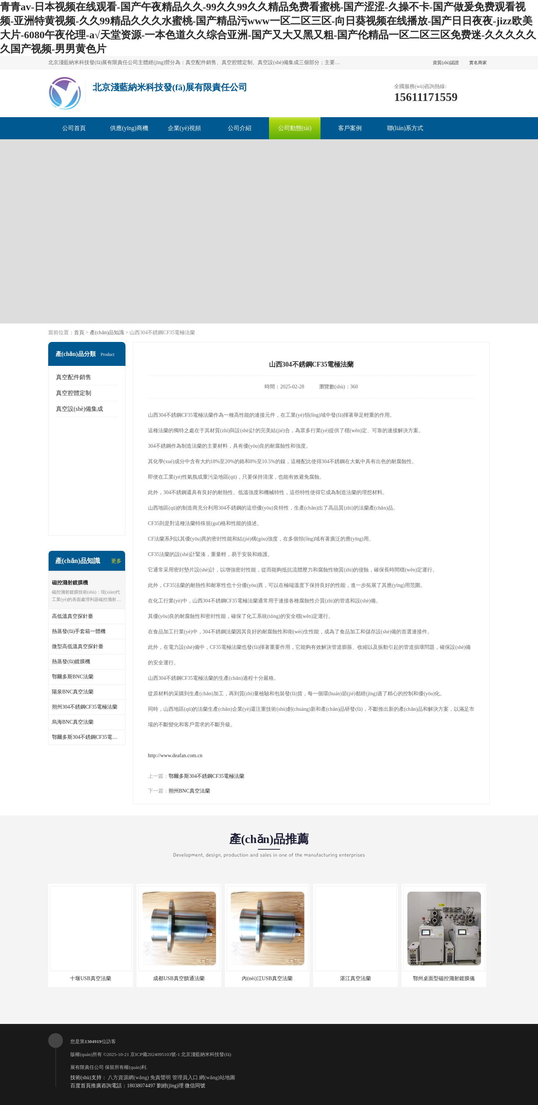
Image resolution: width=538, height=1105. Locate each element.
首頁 (79, 332)
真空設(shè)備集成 (79, 409)
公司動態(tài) (295, 128)
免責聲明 (160, 1077)
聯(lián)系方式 (405, 128)
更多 (116, 561)
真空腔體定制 (73, 393)
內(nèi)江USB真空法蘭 (267, 978)
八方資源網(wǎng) (128, 1077)
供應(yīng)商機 (129, 128)
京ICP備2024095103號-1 (155, 1054)
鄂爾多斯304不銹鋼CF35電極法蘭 (206, 776)
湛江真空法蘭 (355, 978)
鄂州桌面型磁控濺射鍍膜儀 (444, 978)
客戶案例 (350, 128)
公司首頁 (74, 128)
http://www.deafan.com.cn (175, 755)
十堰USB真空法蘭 (90, 978)
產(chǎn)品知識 (107, 332)
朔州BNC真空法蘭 (189, 791)
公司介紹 (239, 128)
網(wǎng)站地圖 (217, 1077)
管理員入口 (185, 1077)
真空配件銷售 (73, 377)
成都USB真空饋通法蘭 (178, 978)
